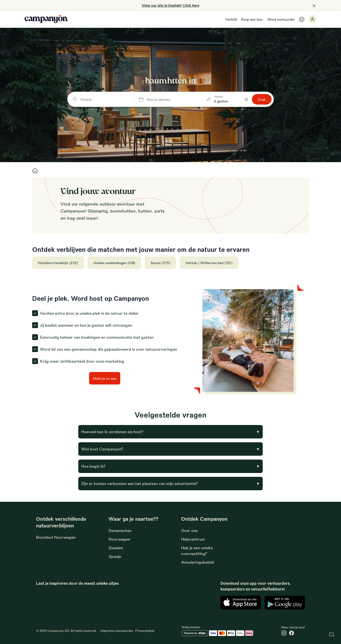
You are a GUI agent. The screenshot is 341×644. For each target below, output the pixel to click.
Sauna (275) (160, 263)
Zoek (262, 99)
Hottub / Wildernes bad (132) (209, 263)
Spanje (115, 556)
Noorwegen (119, 539)
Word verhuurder (281, 19)
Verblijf (231, 19)
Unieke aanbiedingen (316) (114, 263)
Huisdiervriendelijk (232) (58, 263)
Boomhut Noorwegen (56, 537)
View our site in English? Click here (170, 5)
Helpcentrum (193, 539)
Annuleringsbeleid (197, 562)
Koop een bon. (252, 19)
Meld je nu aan (104, 378)
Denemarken (120, 530)
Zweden (116, 547)
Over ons (189, 530)
